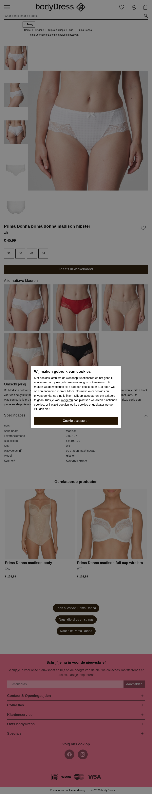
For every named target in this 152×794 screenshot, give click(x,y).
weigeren (67, 400)
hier (47, 409)
